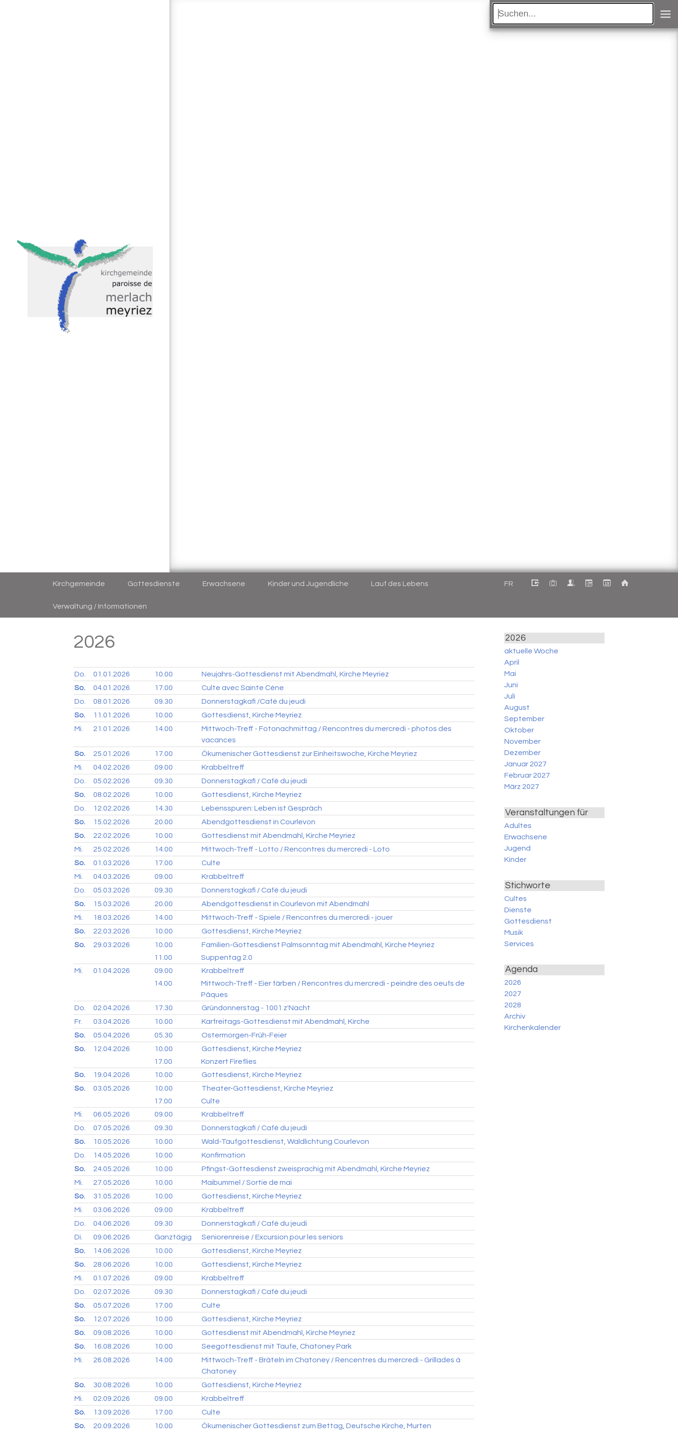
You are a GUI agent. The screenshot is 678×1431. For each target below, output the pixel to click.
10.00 (163, 674)
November (522, 741)
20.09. (111, 1426)
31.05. (111, 1196)
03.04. (111, 1021)
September (524, 719)
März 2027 (521, 786)
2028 (512, 1005)
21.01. (111, 728)
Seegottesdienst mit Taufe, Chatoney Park (277, 1346)
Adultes (518, 825)
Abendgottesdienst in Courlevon (258, 822)
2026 (512, 982)
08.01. (111, 701)
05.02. (111, 781)
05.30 (163, 1035)
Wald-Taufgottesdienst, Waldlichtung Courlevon (285, 1141)
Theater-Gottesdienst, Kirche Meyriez (267, 1088)
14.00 (163, 728)
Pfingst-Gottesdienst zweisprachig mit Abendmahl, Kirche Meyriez (316, 1169)
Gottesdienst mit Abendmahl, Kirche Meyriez (278, 835)
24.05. (111, 1169)
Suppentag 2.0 (226, 957)
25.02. (111, 849)
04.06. (111, 1223)
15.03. (111, 904)
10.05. (111, 1141)
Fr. (78, 1021)
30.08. (111, 1385)
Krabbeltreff (223, 767)
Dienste (518, 910)
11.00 (163, 957)
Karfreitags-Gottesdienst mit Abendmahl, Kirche (286, 1021)
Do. (80, 674)
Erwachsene (525, 837)
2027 (512, 993)
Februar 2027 (527, 775)
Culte (211, 863)
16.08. (111, 1346)
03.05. (111, 1088)
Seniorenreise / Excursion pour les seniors (272, 1237)
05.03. (111, 890)
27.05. (111, 1182)
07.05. (111, 1128)
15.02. (111, 822)
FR (508, 583)
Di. (78, 1237)
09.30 (163, 701)
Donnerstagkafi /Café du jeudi (254, 701)
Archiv (514, 1016)
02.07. (111, 1291)
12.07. (111, 1319)
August (517, 707)
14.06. (111, 1250)
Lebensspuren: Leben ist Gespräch (262, 808)
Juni (511, 685)
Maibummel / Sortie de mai (247, 1182)
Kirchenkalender (532, 1027)
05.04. (111, 1035)
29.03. (111, 945)
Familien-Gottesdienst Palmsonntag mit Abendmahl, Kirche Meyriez (318, 945)
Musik (513, 932)
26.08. (111, 1360)
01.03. (111, 863)
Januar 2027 (525, 764)
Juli (509, 696)
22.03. (111, 931)
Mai (510, 673)
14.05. (111, 1155)
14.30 (163, 808)
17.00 (163, 687)
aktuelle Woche (531, 651)
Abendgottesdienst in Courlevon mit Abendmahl (285, 904)
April (511, 662)
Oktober (519, 730)
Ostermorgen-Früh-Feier (244, 1035)
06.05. (111, 1114)
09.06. (111, 1237)
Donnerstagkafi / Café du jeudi (254, 781)
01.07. (111, 1278)
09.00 (163, 767)
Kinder (515, 859)
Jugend (517, 848)
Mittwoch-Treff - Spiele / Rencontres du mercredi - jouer (297, 917)
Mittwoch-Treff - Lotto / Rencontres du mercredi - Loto (296, 849)
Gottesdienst (528, 921)
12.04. (111, 1049)
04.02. (111, 767)
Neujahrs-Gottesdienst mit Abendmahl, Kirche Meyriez (295, 674)
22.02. (111, 835)
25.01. (111, 753)
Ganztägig (173, 1237)
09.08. (111, 1332)
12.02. (111, 808)
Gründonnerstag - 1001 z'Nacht (256, 1008)
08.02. (111, 794)
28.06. (111, 1264)
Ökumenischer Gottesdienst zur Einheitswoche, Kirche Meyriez (309, 753)
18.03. (111, 917)
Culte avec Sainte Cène (243, 687)
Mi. (78, 728)
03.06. (111, 1210)
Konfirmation (223, 1155)
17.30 (163, 1008)
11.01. (111, 715)
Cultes (515, 898)
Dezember (522, 752)
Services (519, 944)
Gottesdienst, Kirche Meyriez (252, 715)
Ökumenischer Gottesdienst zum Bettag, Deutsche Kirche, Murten (316, 1426)
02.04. (111, 1008)
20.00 (163, 822)
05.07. (111, 1305)
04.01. (111, 687)
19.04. (111, 1074)
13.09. (111, 1412)
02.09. (111, 1398)
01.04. (111, 970)
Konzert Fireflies (229, 1061)
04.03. (111, 876)
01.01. (111, 674)
